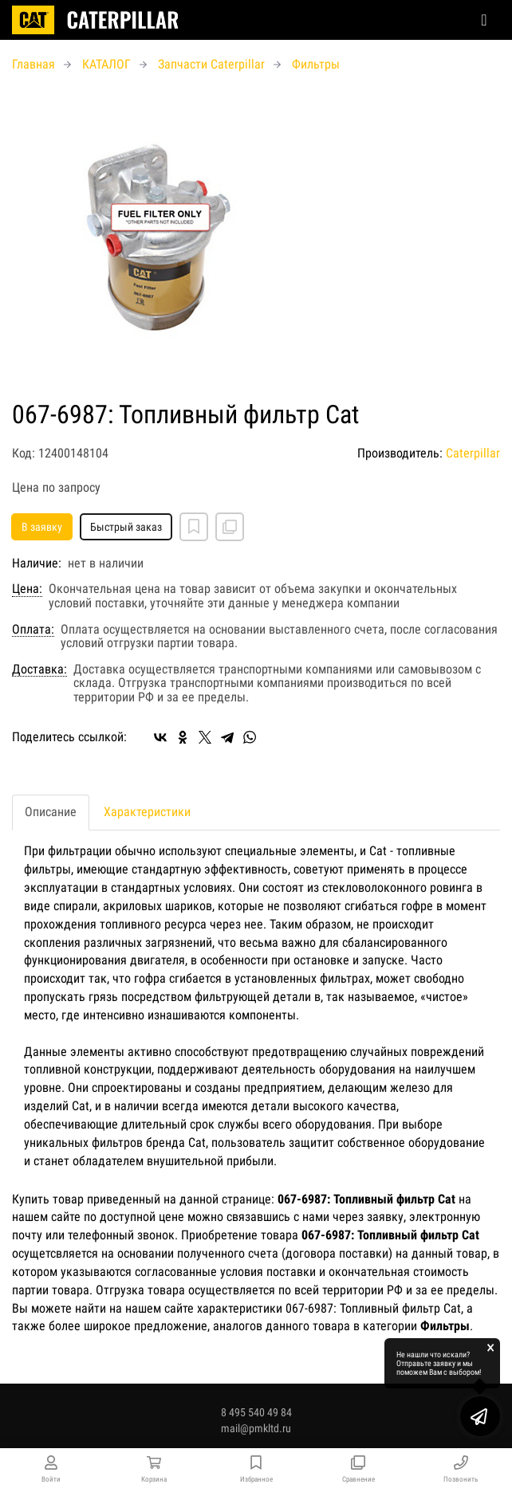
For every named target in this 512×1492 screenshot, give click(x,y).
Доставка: (39, 669)
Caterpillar (473, 453)
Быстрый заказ (126, 526)
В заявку (42, 526)
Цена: (27, 589)
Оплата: (33, 629)
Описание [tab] (51, 811)
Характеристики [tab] (147, 811)
